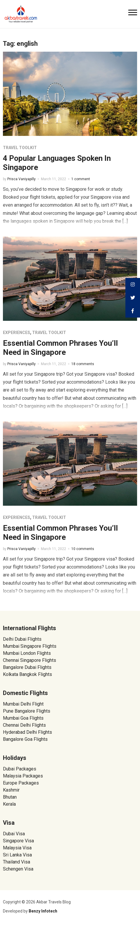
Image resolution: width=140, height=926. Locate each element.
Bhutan (10, 797)
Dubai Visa (14, 833)
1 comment (80, 179)
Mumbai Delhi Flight (23, 704)
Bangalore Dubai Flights (27, 667)
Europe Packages (21, 783)
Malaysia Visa (17, 848)
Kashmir (11, 790)
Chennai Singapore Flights (29, 660)
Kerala (9, 804)
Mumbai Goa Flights (23, 718)
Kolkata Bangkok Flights (27, 674)
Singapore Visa (18, 841)
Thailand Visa (16, 862)
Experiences (16, 332)
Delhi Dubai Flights (22, 639)
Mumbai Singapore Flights (29, 646)
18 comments (82, 364)
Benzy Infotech (43, 911)
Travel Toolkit (20, 147)
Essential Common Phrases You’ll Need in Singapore (60, 348)
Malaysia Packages (23, 776)
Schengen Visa (18, 869)
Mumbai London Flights (27, 653)
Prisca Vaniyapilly (21, 179)
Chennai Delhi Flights (24, 725)
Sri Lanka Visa (18, 855)
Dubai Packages (19, 769)
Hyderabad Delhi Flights (27, 732)
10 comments (82, 549)
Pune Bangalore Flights (26, 711)
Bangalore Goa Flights (25, 739)
